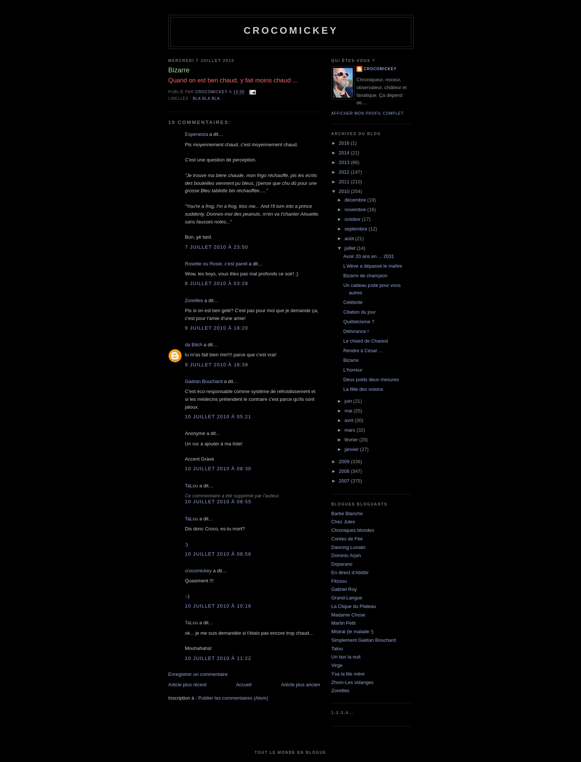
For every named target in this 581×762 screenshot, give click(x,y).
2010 (345, 191)
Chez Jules (343, 521)
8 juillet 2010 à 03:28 (216, 283)
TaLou (191, 485)
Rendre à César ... (362, 350)
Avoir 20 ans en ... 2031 (368, 256)
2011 (345, 181)
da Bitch (193, 344)
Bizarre (350, 360)
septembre (357, 229)
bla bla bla (206, 99)
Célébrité (352, 302)
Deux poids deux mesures (371, 379)
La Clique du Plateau (353, 606)
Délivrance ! (356, 331)
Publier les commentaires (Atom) (233, 698)
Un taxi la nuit (346, 657)
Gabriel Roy (344, 589)
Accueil (244, 684)
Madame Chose (348, 615)
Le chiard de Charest (365, 341)
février (352, 439)
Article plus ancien (301, 684)
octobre (353, 219)
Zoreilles (194, 300)
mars (351, 430)
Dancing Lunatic (348, 547)
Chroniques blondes (352, 530)
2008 (345, 471)
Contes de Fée (347, 539)
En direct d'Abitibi (349, 572)
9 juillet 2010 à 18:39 (216, 364)
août (350, 238)
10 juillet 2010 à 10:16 (218, 606)
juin (349, 401)
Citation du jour (359, 312)
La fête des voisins (363, 389)
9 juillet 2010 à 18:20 (216, 328)
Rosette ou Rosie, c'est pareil (216, 263)
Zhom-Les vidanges (352, 682)
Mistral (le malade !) (352, 631)
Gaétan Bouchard (204, 381)
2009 (345, 461)
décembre (356, 200)
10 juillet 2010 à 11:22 (218, 658)
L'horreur (352, 370)
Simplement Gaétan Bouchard (363, 640)
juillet (351, 248)
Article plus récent (187, 684)
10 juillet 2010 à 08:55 (218, 501)
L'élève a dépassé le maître (372, 266)
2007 (345, 481)
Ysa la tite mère (348, 674)
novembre (356, 209)
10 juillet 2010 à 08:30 (218, 468)
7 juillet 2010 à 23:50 (216, 247)
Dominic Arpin (346, 555)
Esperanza (196, 134)
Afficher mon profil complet (367, 113)
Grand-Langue (346, 598)
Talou (337, 648)
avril (350, 420)
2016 (345, 143)
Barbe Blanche (347, 513)
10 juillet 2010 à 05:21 (218, 416)
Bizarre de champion (365, 275)
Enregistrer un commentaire (198, 674)
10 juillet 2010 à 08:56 (218, 554)
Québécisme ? (358, 321)
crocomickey (290, 30)
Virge (336, 665)
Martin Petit (343, 623)
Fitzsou (339, 581)
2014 (345, 153)
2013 (345, 162)
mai (349, 410)
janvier (352, 449)
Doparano (341, 564)
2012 (345, 172)
